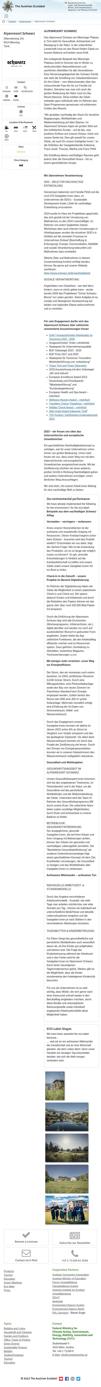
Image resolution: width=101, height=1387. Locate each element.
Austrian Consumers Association (70, 1274)
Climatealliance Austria (65, 1286)
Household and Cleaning (18, 1332)
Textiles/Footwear (14, 1355)
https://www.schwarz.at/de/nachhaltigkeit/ (67, 273)
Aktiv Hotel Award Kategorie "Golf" (68, 411)
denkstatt (57, 1301)
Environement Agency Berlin (68, 1309)
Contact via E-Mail (26, 1260)
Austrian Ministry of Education (69, 1278)
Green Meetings (13, 1282)
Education (9, 1279)
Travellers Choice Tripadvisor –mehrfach (72, 403)
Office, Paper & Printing (17, 1340)
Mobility (8, 1351)
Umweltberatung (61, 1293)
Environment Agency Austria (68, 1305)
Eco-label (9, 1286)
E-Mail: (56, 1355)
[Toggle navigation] (6, 16)
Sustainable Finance (15, 1347)
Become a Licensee (26, 1241)
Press (7, 1290)
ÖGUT (56, 1297)
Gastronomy (25, 21)
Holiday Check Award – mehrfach (68, 407)
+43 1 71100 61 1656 (75, 1260)
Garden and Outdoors (16, 1336)
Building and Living (14, 1328)
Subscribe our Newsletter (74, 1243)
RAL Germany (60, 1312)
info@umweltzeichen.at (74, 1355)
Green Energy (12, 1343)
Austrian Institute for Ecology (68, 1290)
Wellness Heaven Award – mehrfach (69, 400)
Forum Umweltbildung (64, 1282)
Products (9, 1271)
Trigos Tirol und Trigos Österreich (68, 365)
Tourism (12, 21)
